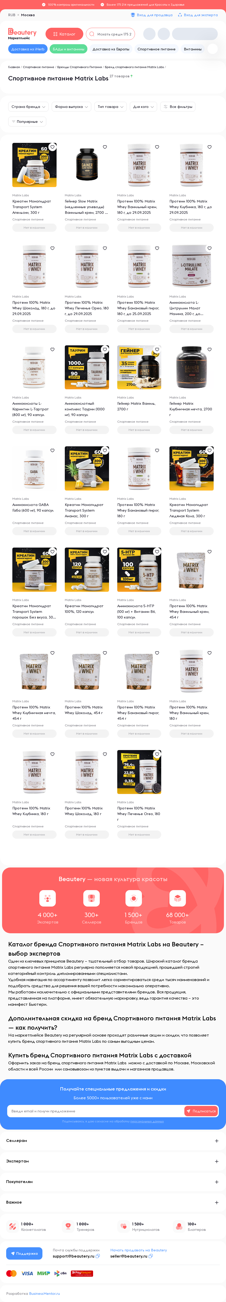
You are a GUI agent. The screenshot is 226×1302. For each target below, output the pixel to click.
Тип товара (108, 106)
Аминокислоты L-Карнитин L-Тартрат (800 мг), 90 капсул (30, 409)
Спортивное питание (38, 67)
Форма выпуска (69, 106)
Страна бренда (26, 106)
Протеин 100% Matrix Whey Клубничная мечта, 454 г (34, 713)
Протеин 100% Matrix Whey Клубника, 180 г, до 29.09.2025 (190, 207)
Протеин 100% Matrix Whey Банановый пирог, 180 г (138, 510)
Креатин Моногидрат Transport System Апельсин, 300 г (31, 207)
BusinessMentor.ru (44, 1293)
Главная (14, 67)
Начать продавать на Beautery (138, 1250)
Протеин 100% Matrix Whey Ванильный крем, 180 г (189, 713)
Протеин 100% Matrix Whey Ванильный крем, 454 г (189, 612)
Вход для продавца (155, 15)
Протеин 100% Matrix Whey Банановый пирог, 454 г (138, 713)
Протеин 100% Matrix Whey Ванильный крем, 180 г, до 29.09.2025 (137, 207)
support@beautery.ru (73, 1256)
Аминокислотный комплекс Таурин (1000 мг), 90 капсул (85, 409)
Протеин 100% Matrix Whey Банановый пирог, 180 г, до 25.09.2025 (138, 308)
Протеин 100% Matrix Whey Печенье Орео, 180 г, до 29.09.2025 (87, 308)
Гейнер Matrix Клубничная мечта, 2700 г (190, 409)
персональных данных (147, 1121)
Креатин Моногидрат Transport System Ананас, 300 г (84, 510)
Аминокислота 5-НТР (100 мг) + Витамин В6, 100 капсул (136, 612)
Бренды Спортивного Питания (79, 67)
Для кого (141, 106)
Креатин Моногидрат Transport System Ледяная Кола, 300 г (188, 510)
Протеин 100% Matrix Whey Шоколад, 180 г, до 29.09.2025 (33, 308)
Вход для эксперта (201, 15)
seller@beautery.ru (128, 1256)
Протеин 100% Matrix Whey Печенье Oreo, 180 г (138, 814)
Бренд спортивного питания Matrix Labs (134, 67)
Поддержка (24, 1253)
